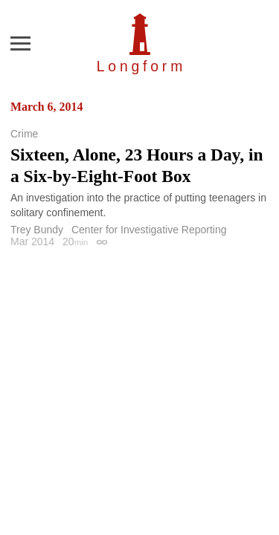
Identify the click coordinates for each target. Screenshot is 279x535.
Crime (24, 134)
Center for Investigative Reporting (149, 230)
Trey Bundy (36, 230)
